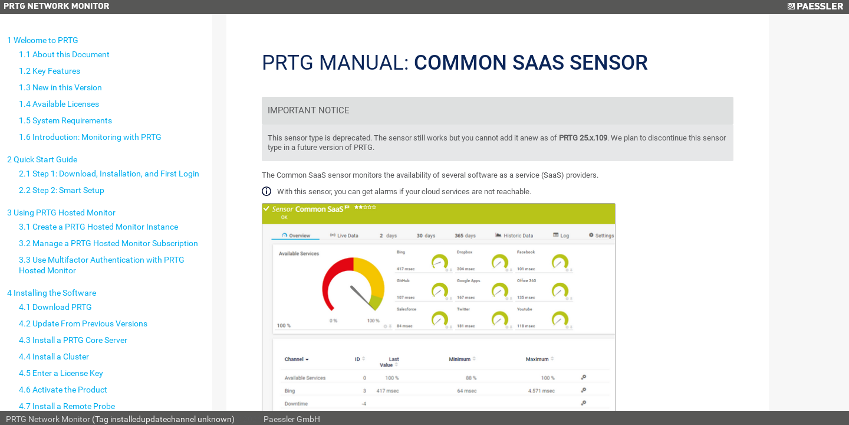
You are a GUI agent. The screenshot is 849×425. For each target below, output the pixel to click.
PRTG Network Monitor (48, 419)
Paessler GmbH (292, 419)
